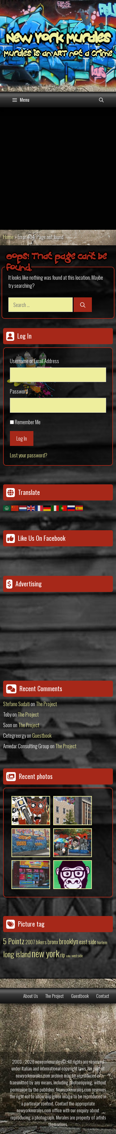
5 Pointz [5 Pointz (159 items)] (13, 940)
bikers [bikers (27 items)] (41, 942)
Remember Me (28, 422)
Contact (102, 995)
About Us (30, 995)
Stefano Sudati (16, 704)
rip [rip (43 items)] (62, 954)
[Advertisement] (58, 168)
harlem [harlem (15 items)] (102, 942)
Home (8, 237)
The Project (46, 704)
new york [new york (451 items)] (45, 953)
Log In (21, 438)
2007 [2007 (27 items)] (30, 942)
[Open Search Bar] (101, 99)
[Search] (83, 304)
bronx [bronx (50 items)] (53, 941)
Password (19, 391)
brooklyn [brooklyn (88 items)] (68, 941)
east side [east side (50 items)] (87, 941)
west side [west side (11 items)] (77, 955)
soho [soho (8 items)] (68, 955)
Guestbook (42, 735)
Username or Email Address (34, 361)
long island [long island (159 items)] (17, 953)
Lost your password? (28, 455)
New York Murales (58, 39)
